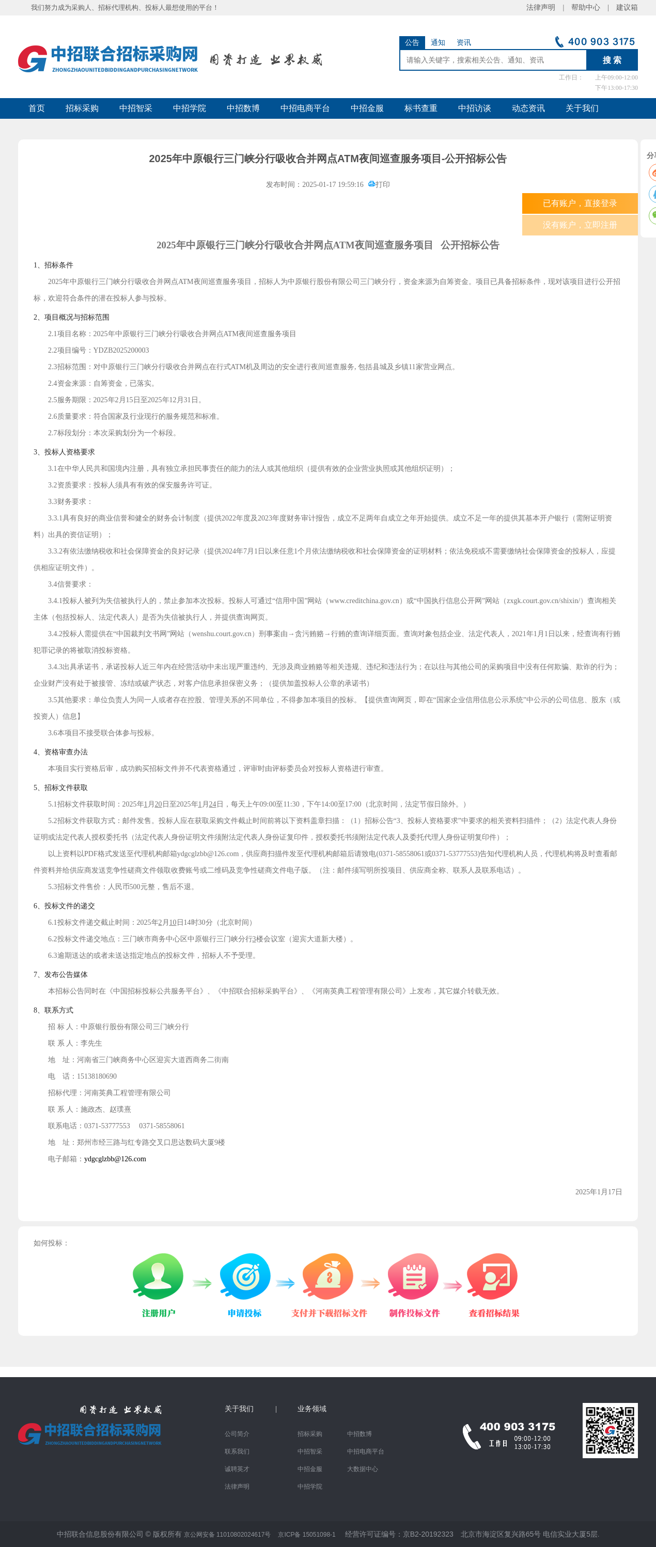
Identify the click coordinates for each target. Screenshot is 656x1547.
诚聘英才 (237, 1469)
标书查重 (421, 108)
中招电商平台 (305, 108)
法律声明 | (548, 7)
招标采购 (82, 108)
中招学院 (189, 108)
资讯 (464, 42)
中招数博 (243, 108)
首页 (36, 108)
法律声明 (237, 1486)
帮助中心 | (590, 7)
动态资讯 (528, 108)
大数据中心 (362, 1469)
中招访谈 (474, 108)
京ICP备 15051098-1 (306, 1534)
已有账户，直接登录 (580, 203)
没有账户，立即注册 (580, 224)
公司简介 (237, 1434)
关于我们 (582, 108)
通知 (438, 42)
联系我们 (237, 1451)
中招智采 (135, 108)
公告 (412, 42)
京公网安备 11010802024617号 (227, 1534)
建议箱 (623, 7)
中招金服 (367, 108)
